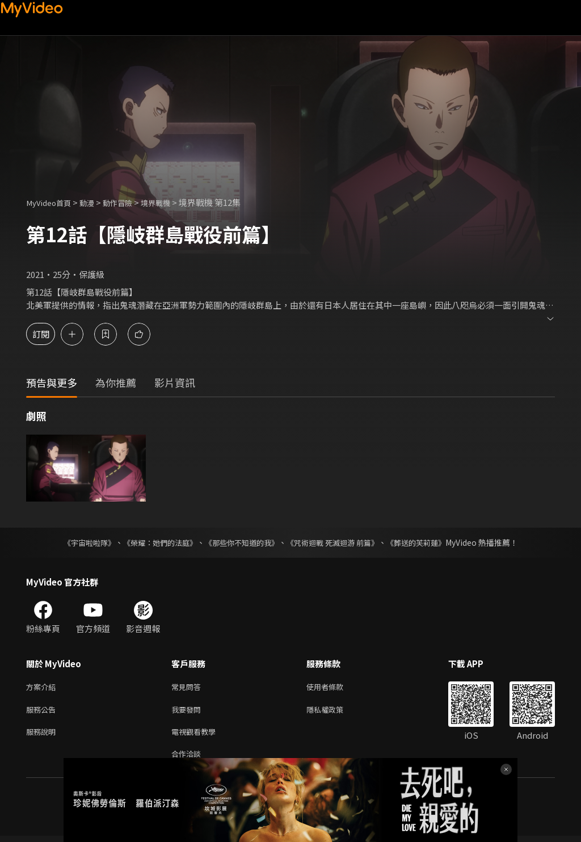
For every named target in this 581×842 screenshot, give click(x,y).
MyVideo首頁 (52, 202)
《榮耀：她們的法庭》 (153, 542)
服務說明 (43, 735)
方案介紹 (43, 687)
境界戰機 (171, 202)
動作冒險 (129, 202)
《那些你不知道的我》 (240, 542)
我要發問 (188, 711)
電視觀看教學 (196, 735)
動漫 (94, 202)
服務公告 (43, 711)
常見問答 (188, 687)
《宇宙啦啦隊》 (78, 542)
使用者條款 (334, 687)
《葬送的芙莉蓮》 (426, 542)
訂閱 (48, 334)
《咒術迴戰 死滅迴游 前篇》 (337, 542)
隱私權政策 (334, 711)
